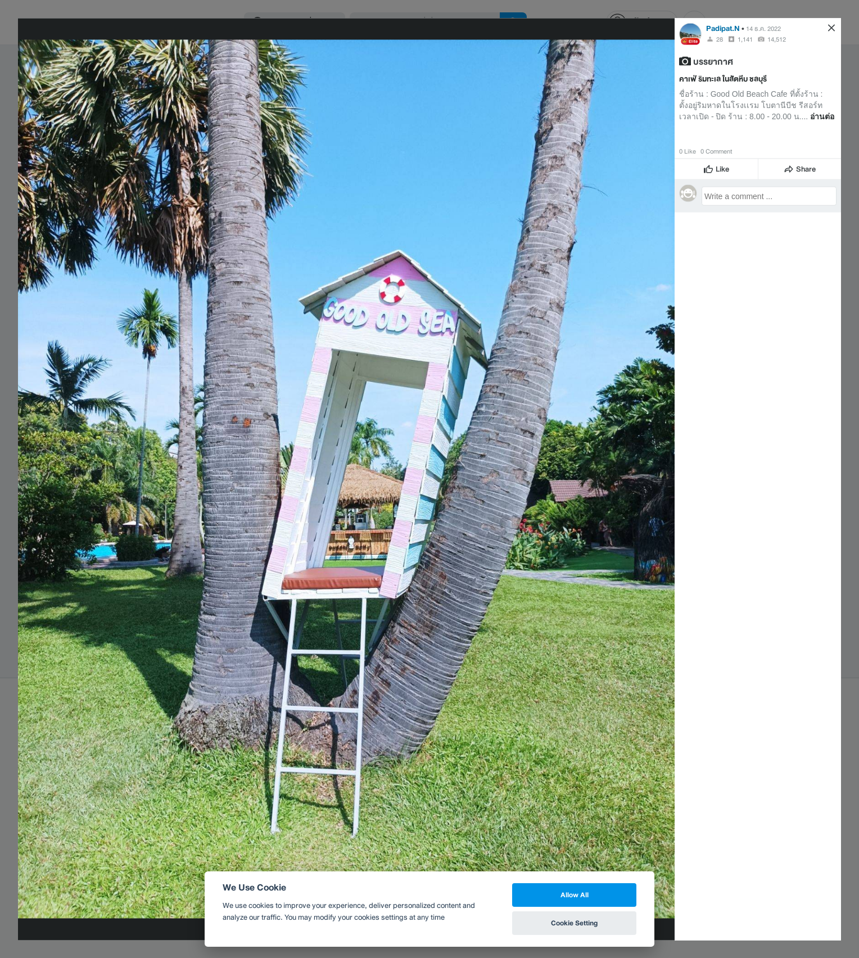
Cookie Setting (574, 922)
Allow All (574, 894)
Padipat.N (723, 28)
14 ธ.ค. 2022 (763, 28)
